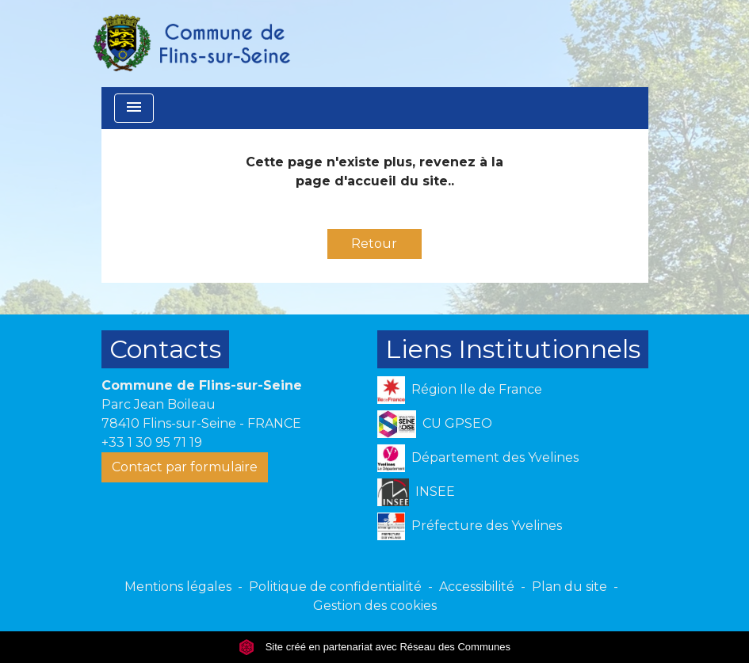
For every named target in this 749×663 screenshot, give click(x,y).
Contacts (165, 348)
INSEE (416, 492)
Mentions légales (177, 586)
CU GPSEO (435, 424)
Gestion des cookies (375, 605)
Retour (374, 243)
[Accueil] (191, 43)
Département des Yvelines (478, 458)
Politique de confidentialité (335, 586)
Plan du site (569, 586)
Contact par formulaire (185, 466)
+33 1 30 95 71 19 (151, 442)
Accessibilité (476, 586)
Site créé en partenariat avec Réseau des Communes (374, 647)
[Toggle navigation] (134, 108)
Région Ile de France (459, 390)
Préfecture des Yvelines (469, 526)
